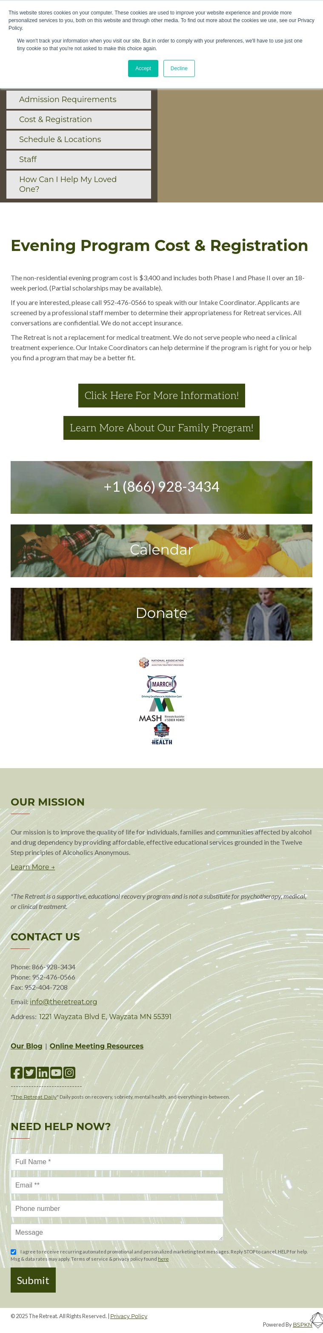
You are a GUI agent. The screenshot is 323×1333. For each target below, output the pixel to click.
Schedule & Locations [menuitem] (60, 139)
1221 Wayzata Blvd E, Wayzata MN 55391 (105, 1017)
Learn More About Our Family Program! (161, 427)
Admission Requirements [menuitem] (68, 99)
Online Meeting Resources (97, 1046)
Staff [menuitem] (28, 159)
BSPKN (302, 1325)
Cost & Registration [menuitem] (55, 119)
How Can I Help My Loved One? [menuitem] (68, 184)
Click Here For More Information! (162, 395)
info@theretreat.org (63, 1002)
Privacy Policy (128, 1316)
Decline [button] (179, 68)
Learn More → (33, 867)
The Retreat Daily (35, 1097)
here (163, 1259)
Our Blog (27, 1046)
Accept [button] (143, 68)
